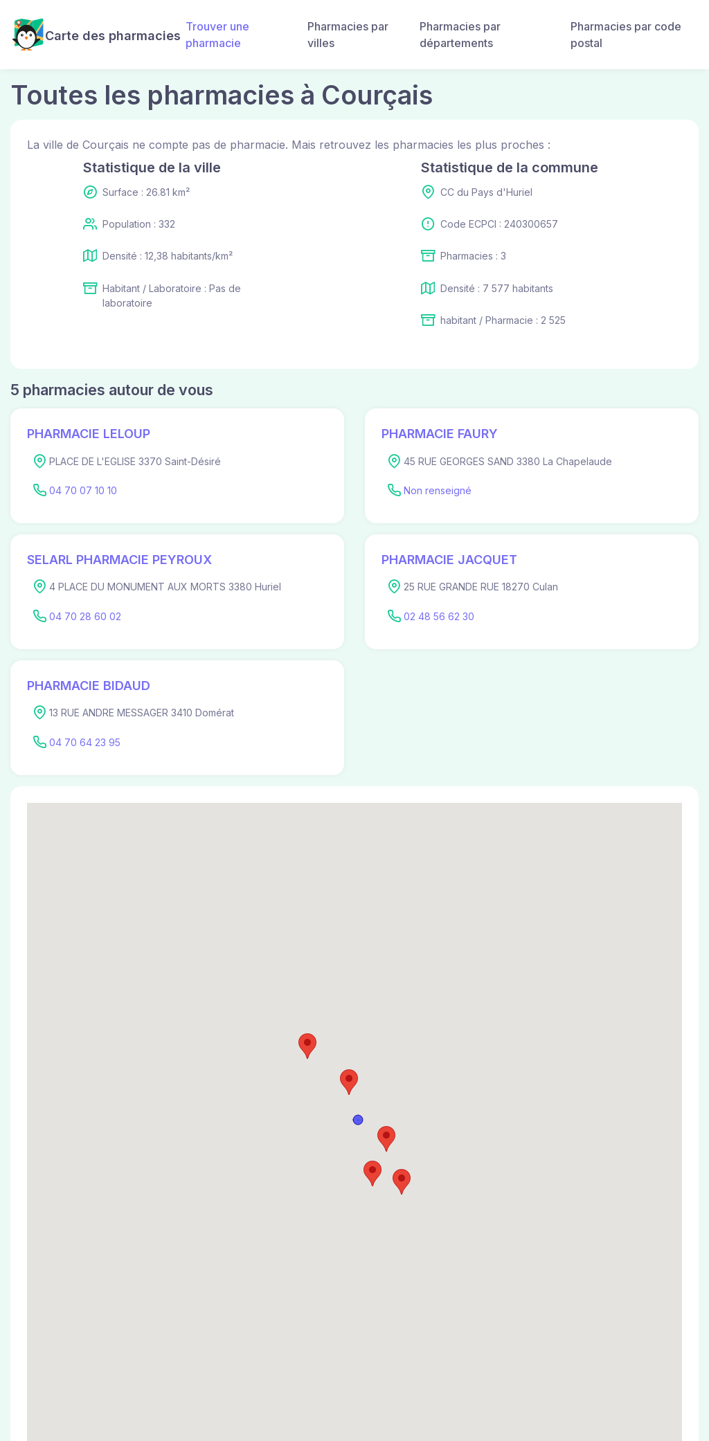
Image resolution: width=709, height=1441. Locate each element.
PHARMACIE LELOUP (88, 433)
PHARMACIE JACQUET (449, 559)
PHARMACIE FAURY (440, 433)
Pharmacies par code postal (626, 34)
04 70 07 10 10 (83, 490)
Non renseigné (438, 490)
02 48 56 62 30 (439, 616)
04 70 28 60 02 (85, 616)
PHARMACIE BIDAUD (88, 685)
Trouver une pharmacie (217, 34)
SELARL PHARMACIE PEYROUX (119, 559)
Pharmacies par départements (460, 34)
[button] (349, 1082)
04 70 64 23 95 (84, 742)
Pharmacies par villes (347, 34)
